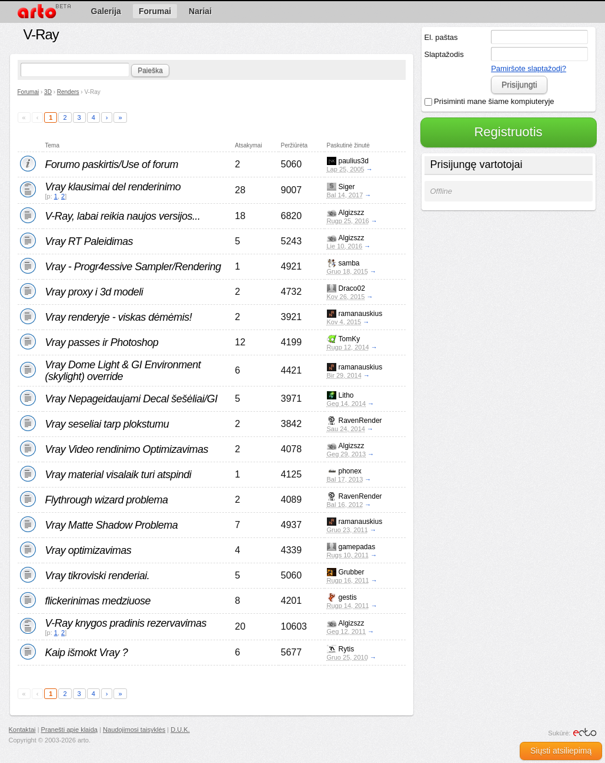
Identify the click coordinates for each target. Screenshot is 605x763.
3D (48, 92)
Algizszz (352, 213)
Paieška (150, 70)
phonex (350, 471)
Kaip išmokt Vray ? (86, 652)
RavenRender (360, 420)
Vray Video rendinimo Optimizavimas (126, 449)
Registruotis (508, 132)
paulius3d (354, 161)
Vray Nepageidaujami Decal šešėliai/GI (131, 399)
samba (349, 263)
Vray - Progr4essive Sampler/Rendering (133, 267)
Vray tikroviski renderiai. (97, 576)
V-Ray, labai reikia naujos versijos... (122, 216)
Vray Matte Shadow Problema (111, 525)
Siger (347, 187)
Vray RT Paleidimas (89, 241)
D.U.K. (180, 729)
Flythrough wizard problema (106, 500)
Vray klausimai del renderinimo (113, 187)
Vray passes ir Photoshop (102, 342)
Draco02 (352, 288)
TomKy (349, 339)
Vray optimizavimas (88, 550)
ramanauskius (361, 314)
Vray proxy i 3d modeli (94, 292)
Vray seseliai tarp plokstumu (107, 424)
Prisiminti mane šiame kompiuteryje (489, 101)
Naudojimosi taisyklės (134, 729)
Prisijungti (519, 84)
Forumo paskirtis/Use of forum (112, 164)
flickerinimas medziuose (98, 601)
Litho (346, 395)
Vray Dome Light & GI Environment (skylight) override (123, 370)
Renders (68, 92)
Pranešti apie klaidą (69, 729)
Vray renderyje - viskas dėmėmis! (118, 317)
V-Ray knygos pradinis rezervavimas (125, 623)
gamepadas (357, 547)
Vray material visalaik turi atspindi (118, 474)
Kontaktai (22, 729)
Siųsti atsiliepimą (560, 750)
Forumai (28, 92)
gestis (348, 597)
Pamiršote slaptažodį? (528, 68)
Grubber (352, 572)
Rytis (347, 649)
